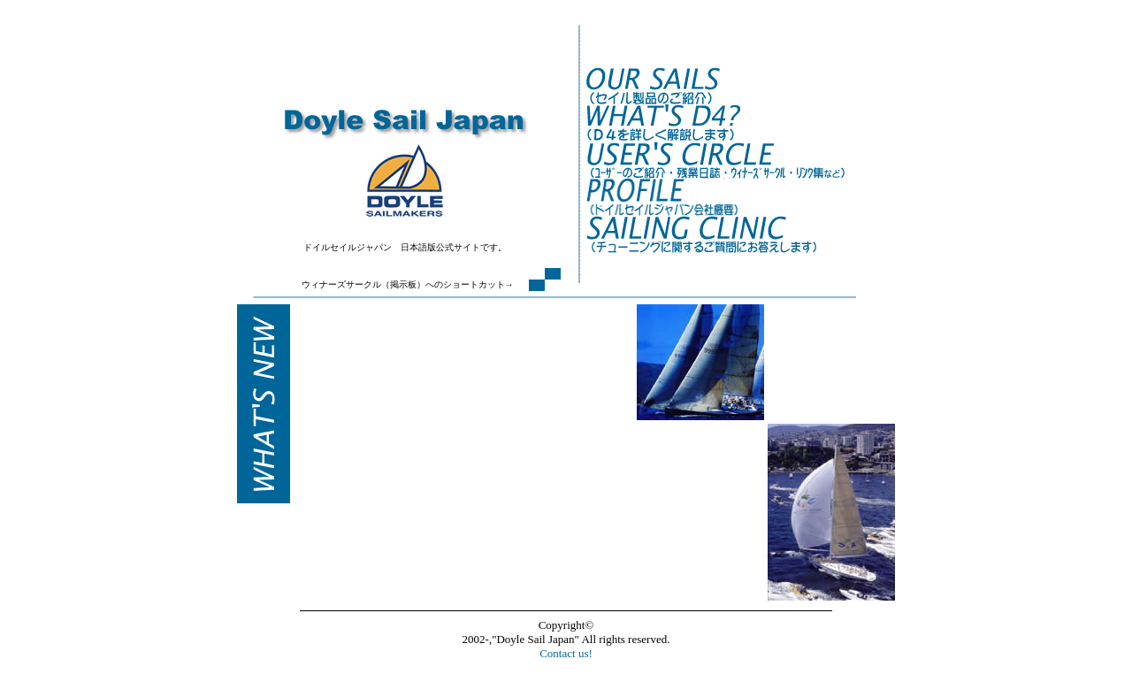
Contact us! (566, 653)
